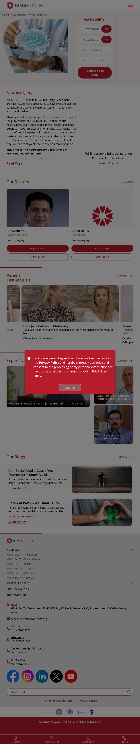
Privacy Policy (49, 363)
